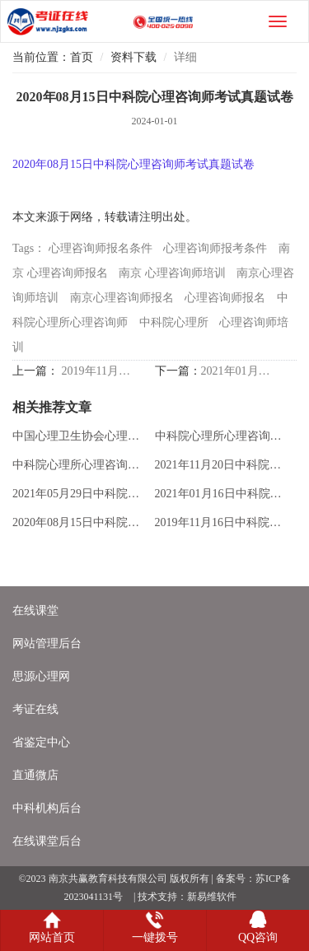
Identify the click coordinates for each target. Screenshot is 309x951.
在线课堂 (35, 610)
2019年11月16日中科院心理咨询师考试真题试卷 (97, 371)
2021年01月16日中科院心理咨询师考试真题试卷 (236, 371)
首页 (81, 57)
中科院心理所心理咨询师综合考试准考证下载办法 (79, 465)
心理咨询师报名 (225, 297)
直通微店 (35, 775)
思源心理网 (41, 676)
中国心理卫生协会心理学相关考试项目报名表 (79, 436)
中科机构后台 (47, 808)
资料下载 (133, 57)
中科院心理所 (173, 322)
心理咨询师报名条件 (100, 248)
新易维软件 (211, 896)
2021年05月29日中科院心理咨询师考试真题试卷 (79, 493)
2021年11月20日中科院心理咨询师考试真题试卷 (222, 465)
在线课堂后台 (47, 841)
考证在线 (35, 709)
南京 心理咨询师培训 (172, 273)
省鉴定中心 (41, 742)
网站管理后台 (47, 643)
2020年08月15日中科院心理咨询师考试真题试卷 (79, 522)
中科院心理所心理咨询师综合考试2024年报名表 (222, 436)
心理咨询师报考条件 (215, 248)
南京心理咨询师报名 (122, 297)
